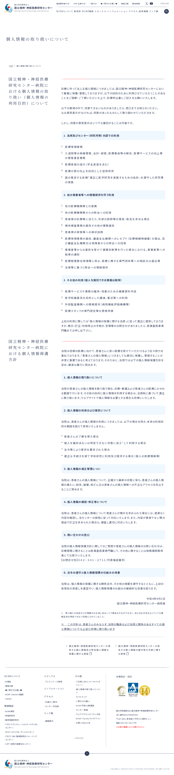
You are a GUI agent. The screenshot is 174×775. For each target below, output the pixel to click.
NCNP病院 (88, 11)
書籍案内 (49, 721)
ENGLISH (165, 3)
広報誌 (8, 681)
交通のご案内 (51, 702)
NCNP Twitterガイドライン (88, 718)
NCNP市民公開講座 (85, 705)
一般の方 (93, 3)
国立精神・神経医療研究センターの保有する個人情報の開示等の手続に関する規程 (139, 649)
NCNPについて (64, 11)
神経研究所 (10, 715)
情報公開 (125, 3)
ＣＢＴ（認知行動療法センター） (18, 744)
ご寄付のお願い (83, 701)
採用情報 (143, 11)
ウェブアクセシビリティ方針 (88, 714)
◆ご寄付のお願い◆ (109, 3)
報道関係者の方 (63, 3)
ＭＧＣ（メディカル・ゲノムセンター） (19, 732)
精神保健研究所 (12, 720)
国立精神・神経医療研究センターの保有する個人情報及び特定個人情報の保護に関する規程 (90, 649)
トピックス (100, 11)
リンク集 (153, 11)
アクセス (133, 11)
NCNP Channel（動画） (14, 694)
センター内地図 (52, 706)
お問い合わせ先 (83, 722)
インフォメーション (117, 11)
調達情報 (136, 3)
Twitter (8, 698)
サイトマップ (81, 697)
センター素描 (82, 709)
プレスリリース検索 (54, 681)
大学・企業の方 (79, 3)
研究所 (77, 11)
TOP (11, 66)
